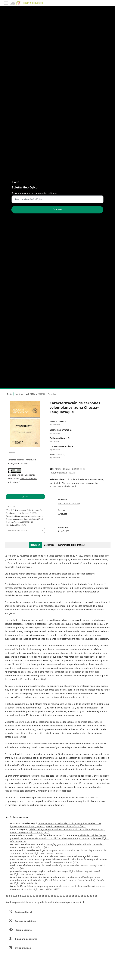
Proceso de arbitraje (25, 921)
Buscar (57, 209)
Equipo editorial (24, 930)
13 (37, 895)
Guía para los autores (26, 938)
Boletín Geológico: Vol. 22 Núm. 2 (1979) (30, 847)
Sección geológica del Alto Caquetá (75, 871)
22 (64, 895)
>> (96, 895)
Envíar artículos (23, 947)
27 (79, 895)
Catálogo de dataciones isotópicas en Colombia (56, 865)
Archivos (19, 394)
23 (67, 895)
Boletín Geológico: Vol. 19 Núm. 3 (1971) (41, 889)
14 (40, 895)
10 (28, 895)
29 (85, 895)
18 (52, 895)
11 (31, 895)
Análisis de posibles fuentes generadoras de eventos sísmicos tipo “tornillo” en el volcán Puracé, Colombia (58, 837)
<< (7, 895)
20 (58, 895)
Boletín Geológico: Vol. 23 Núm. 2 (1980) (42, 853)
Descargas (49, 544)
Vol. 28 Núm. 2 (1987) (35, 394)
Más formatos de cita (17, 530)
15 (43, 895)
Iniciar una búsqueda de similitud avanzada (44, 902)
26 (76, 895)
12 (34, 895)
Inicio (9, 394)
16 (46, 895)
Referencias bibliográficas (71, 544)
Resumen (35, 544)
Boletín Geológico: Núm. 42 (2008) (62, 862)
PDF (26, 496)
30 (88, 895)
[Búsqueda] (57, 199)
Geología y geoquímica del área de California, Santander (74, 844)
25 (73, 895)
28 (82, 895)
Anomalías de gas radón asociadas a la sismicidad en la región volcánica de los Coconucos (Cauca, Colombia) (55, 879)
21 (61, 895)
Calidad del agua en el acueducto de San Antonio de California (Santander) (67, 829)
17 (49, 895)
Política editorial (23, 912)
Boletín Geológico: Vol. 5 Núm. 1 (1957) (29, 832)
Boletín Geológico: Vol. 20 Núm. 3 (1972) (66, 826)
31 (91, 895)
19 (55, 895)
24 (70, 895)
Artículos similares (17, 817)
